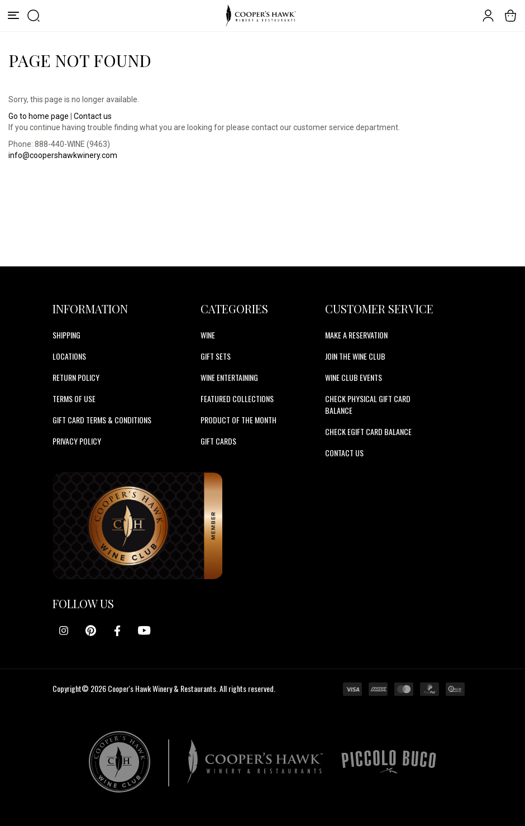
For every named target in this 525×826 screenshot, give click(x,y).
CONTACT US (344, 453)
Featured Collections (237, 398)
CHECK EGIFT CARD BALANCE (368, 431)
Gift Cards (218, 441)
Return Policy (75, 377)
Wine (208, 335)
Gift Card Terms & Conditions (101, 420)
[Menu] (13, 15)
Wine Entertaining (229, 377)
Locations (69, 356)
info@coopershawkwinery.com (62, 155)
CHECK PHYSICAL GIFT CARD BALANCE (368, 404)
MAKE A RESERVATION (356, 335)
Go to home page (38, 116)
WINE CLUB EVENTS (353, 377)
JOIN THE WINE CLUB (355, 356)
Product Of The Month (238, 420)
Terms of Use (74, 398)
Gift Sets (216, 356)
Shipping (66, 335)
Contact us (93, 116)
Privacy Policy (76, 441)
